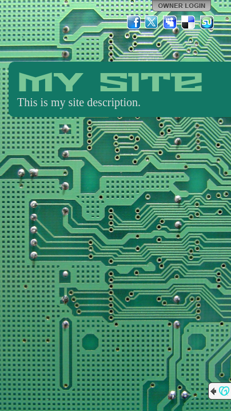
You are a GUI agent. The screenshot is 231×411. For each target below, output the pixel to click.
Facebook (134, 22)
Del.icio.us (189, 22)
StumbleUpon (207, 22)
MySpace (170, 22)
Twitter (152, 22)
